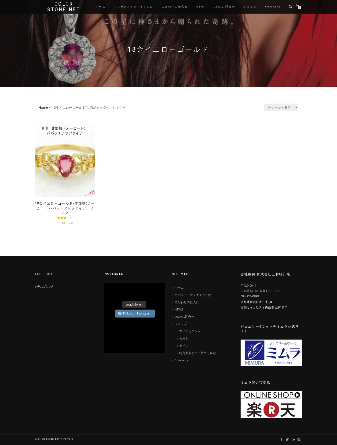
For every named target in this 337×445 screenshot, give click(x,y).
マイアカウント (190, 331)
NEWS (200, 6)
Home (43, 107)
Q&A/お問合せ (224, 6)
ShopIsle (40, 438)
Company (273, 6)
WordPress (66, 438)
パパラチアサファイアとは (133, 6)
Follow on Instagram (134, 313)
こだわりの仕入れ (175, 6)
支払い (183, 346)
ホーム (101, 6)
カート (183, 338)
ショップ (250, 6)
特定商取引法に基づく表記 (197, 353)
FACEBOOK (44, 274)
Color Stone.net (63, 6)
